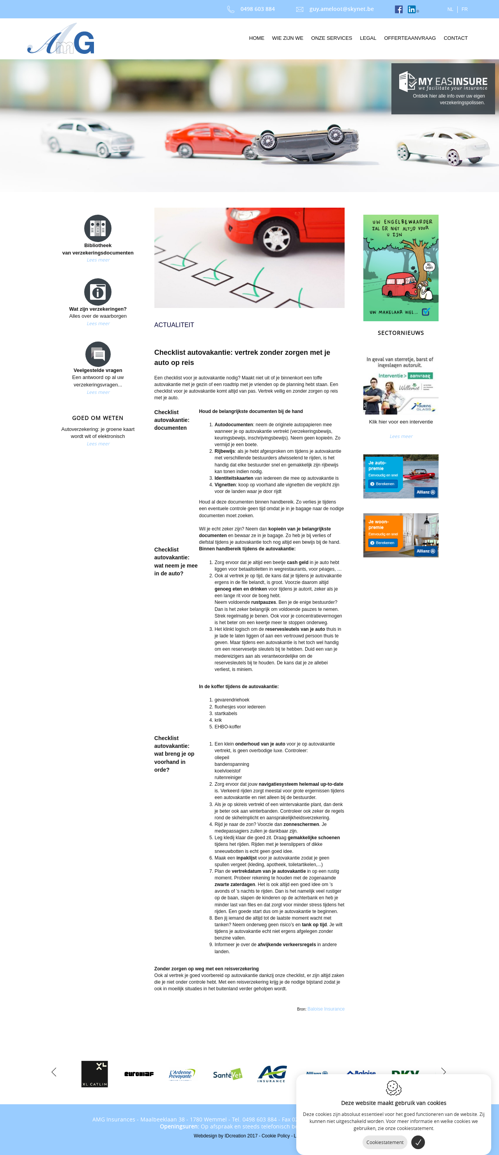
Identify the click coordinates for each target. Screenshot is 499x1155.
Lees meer (98, 259)
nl (450, 9)
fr (465, 9)
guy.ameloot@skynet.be (335, 8)
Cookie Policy (276, 1136)
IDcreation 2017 (226, 1136)
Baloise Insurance (326, 1009)
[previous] (54, 1071)
